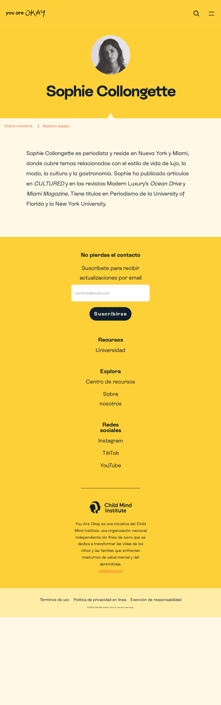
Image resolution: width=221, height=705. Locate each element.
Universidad (110, 350)
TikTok (110, 453)
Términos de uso (54, 599)
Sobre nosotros (18, 126)
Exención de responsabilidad (155, 599)
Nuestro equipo (56, 126)
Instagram (110, 440)
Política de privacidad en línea (99, 599)
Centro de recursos (110, 381)
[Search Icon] (196, 13)
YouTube (110, 465)
